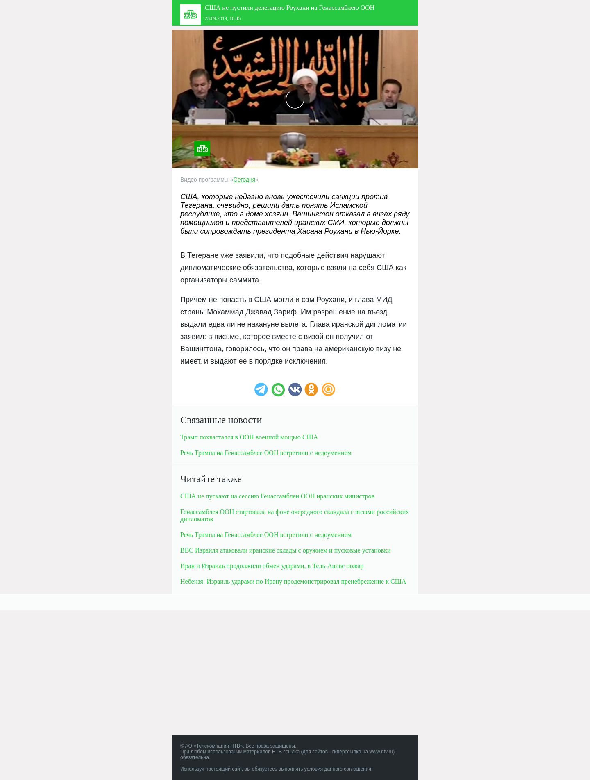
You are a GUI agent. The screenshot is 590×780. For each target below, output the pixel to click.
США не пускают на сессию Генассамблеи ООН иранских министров (277, 496)
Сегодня (245, 179)
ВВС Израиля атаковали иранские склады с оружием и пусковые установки (285, 550)
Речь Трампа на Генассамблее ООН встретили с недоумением (266, 452)
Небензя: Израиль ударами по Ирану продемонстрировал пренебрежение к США (293, 581)
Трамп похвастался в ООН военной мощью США (249, 437)
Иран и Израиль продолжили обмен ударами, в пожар (272, 565)
